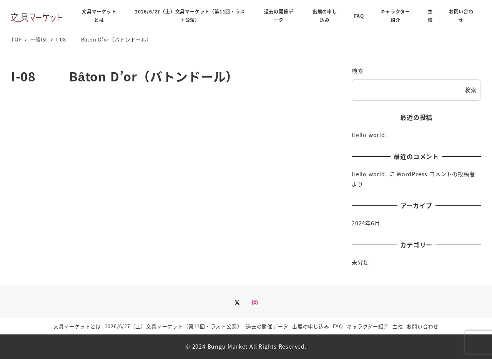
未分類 (360, 262)
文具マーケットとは (77, 326)
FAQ (338, 326)
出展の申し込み (310, 326)
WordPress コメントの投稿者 (436, 174)
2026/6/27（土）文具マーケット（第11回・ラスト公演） (174, 326)
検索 (357, 70)
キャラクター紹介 (368, 326)
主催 (397, 326)
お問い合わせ (423, 326)
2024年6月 (366, 223)
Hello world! (369, 135)
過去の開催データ (267, 326)
